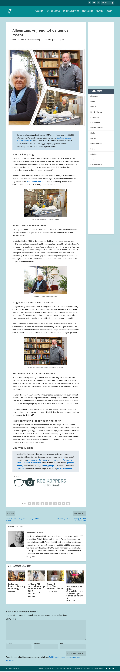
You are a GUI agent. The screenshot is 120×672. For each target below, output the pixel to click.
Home (41, 669)
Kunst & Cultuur (71, 12)
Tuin (92, 160)
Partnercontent (96, 145)
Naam (9, 644)
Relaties (100, 12)
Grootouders (95, 124)
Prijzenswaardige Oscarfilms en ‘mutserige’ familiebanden (74, 593)
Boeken (93, 102)
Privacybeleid (98, 669)
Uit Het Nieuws (53, 12)
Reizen (109, 12)
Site (61, 644)
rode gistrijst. (49, 467)
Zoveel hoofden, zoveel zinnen (55, 587)
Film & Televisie (96, 113)
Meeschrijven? (50, 669)
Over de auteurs (80, 669)
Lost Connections (34, 182)
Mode (92, 134)
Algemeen (39, 12)
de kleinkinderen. (64, 470)
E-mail (37, 644)
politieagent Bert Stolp (37, 461)
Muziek (93, 139)
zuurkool (20, 470)
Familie (93, 108)
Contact (90, 669)
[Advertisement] (101, 55)
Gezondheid (87, 12)
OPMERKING (11, 620)
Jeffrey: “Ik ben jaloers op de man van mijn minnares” (36, 590)
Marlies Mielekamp (32, 40)
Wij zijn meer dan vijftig (65, 669)
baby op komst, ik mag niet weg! (16, 587)
